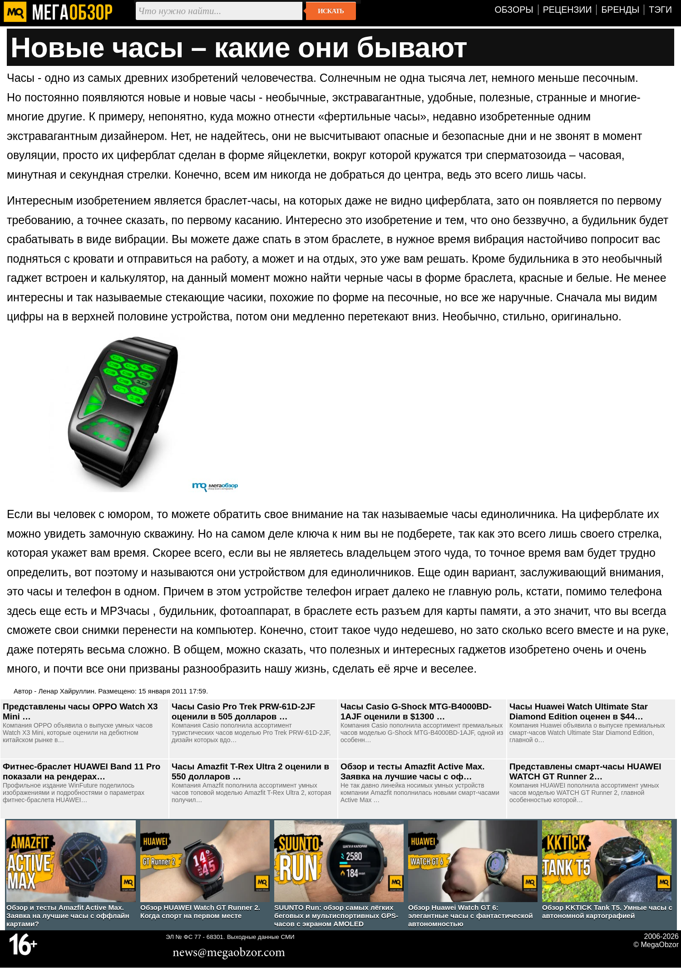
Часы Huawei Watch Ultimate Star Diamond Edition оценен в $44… (578, 711)
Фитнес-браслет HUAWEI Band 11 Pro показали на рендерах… (81, 771)
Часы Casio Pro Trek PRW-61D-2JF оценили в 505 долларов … (243, 711)
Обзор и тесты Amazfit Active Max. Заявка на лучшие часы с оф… (412, 771)
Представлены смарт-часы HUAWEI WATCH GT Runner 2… (585, 771)
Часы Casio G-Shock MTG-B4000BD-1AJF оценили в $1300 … (416, 711)
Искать (331, 11)
